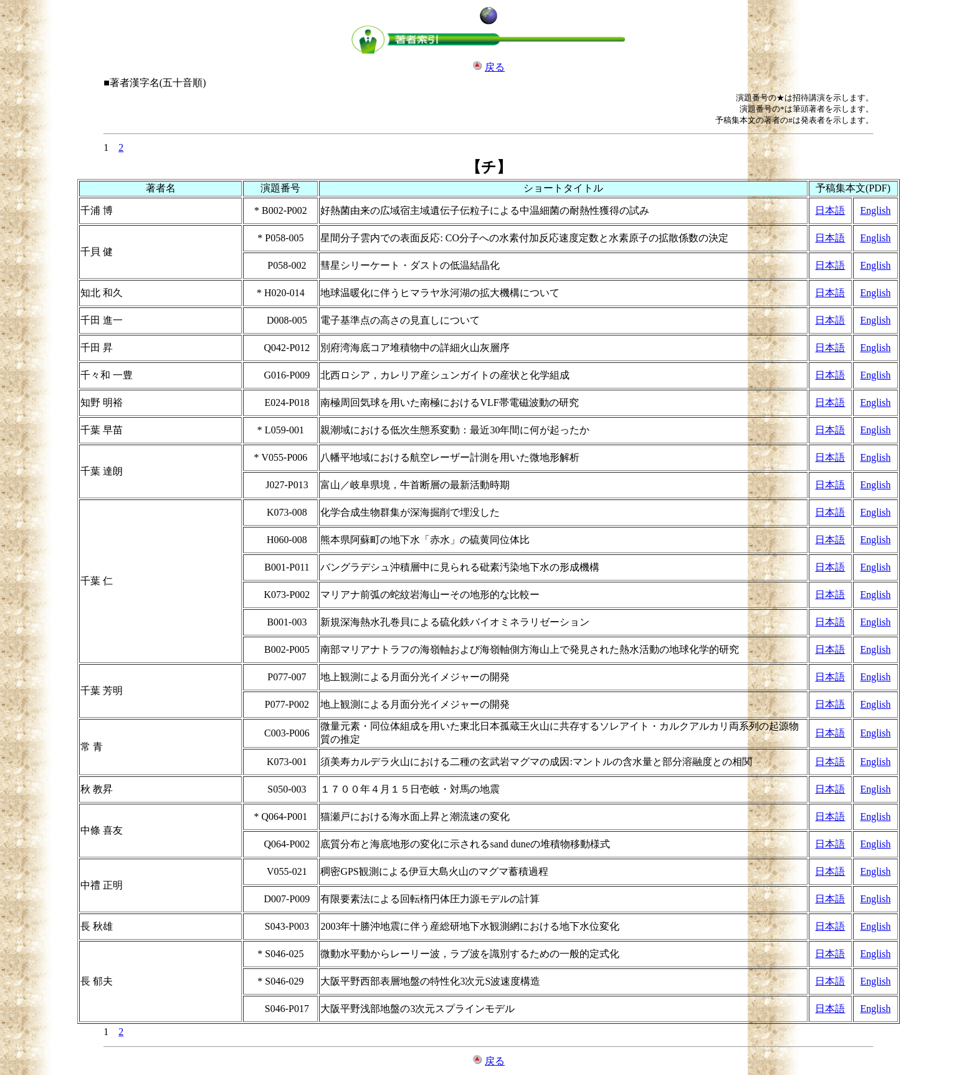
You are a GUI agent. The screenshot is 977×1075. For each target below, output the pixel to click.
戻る (495, 67)
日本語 (830, 210)
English (875, 210)
